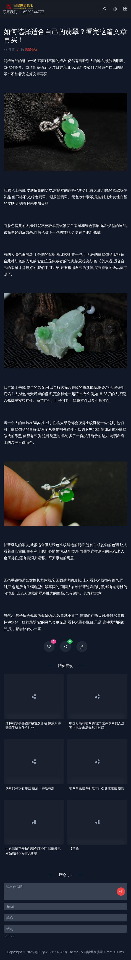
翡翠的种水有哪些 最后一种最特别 (29, 788)
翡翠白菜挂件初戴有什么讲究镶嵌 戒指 (96, 788)
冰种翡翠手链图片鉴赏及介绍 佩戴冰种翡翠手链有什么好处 (33, 725)
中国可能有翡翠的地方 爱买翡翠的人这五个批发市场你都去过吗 (96, 725)
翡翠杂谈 (31, 49)
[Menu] (125, 9)
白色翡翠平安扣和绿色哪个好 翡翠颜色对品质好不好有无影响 (33, 850)
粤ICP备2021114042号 (50, 952)
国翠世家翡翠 (93, 952)
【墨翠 (74, 848)
